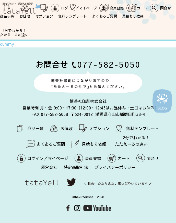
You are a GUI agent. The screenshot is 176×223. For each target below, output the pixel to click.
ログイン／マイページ (47, 158)
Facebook (68, 208)
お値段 (24, 16)
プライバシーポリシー (115, 167)
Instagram (77, 208)
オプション (44, 16)
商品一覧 (7, 16)
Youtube (97, 208)
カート (124, 158)
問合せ (153, 158)
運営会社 (49, 167)
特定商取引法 (76, 167)
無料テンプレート (72, 16)
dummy (7, 44)
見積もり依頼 (133, 16)
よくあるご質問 (104, 16)
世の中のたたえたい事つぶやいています (88, 183)
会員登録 (93, 158)
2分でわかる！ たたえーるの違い (14, 32)
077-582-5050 (108, 64)
